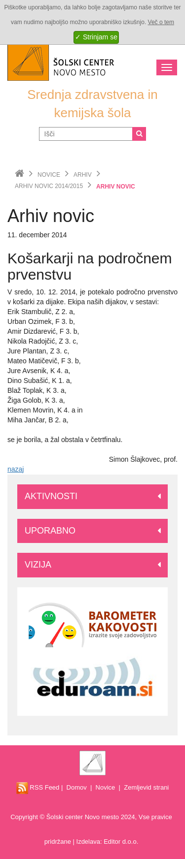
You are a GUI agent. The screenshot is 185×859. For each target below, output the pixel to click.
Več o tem (161, 22)
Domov (77, 787)
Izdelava (88, 841)
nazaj (15, 469)
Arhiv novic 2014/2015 (49, 186)
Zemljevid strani (146, 787)
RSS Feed (38, 787)
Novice (48, 174)
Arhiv (83, 174)
